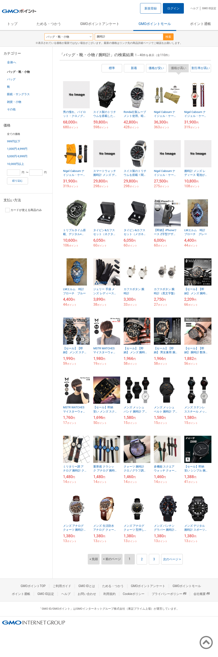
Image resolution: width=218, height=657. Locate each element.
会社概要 (201, 594)
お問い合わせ (87, 594)
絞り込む (17, 180)
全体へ (11, 62)
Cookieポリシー (133, 594)
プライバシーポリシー (169, 594)
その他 (11, 109)
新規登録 (150, 8)
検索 (168, 36)
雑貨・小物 (14, 102)
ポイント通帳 (200, 24)
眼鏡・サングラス (18, 94)
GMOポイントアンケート (100, 24)
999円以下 (13, 141)
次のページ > (172, 559)
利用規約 (109, 594)
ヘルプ (194, 8)
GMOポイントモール (155, 24)
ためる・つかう (49, 24)
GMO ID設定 (209, 8)
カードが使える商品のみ (23, 210)
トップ (12, 24)
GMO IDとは (86, 586)
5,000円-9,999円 (17, 156)
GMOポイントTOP (33, 586)
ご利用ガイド (62, 586)
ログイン (173, 8)
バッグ (11, 79)
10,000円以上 (15, 164)
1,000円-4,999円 (17, 148)
